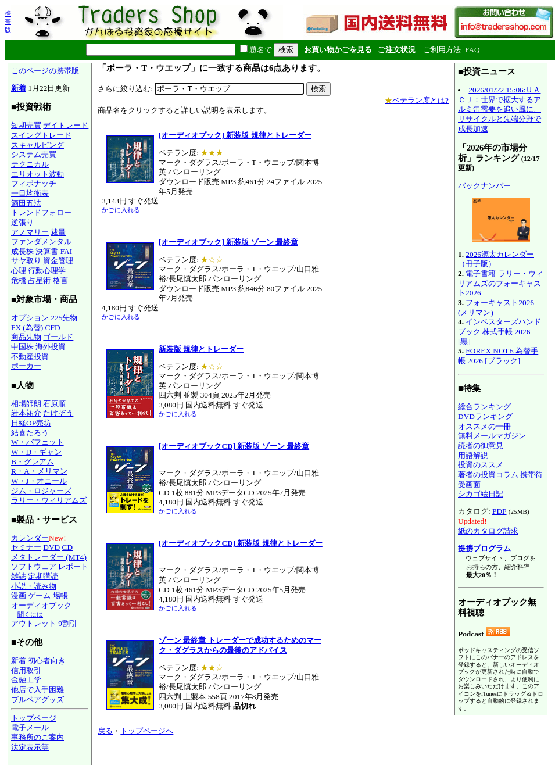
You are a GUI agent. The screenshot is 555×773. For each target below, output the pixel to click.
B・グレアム (32, 461)
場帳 (60, 595)
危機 (18, 280)
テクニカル (30, 164)
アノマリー (30, 232)
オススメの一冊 (484, 426)
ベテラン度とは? (417, 100)
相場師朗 (26, 403)
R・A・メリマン (39, 471)
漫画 (18, 595)
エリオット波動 (37, 174)
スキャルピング (37, 145)
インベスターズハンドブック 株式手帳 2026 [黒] (499, 331)
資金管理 (58, 260)
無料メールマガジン (492, 435)
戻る (105, 731)
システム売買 (33, 154)
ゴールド (58, 336)
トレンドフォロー (41, 212)
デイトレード (65, 125)
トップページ (33, 718)
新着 (18, 88)
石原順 (54, 403)
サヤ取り (26, 260)
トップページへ (146, 731)
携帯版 (8, 21)
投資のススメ (480, 464)
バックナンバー (484, 185)
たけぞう (58, 413)
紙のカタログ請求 (488, 531)
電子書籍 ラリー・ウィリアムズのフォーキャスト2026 (500, 283)
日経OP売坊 (31, 422)
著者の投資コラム (488, 474)
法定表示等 (30, 747)
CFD (52, 327)
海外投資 (50, 346)
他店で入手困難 (37, 689)
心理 (18, 270)
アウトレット (33, 623)
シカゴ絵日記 (480, 493)
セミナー (26, 547)
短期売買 (26, 125)
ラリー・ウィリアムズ (49, 500)
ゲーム (39, 595)
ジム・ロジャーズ (41, 490)
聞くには (30, 614)
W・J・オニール (39, 481)
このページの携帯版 (45, 70)
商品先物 (26, 336)
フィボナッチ (33, 183)
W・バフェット (37, 442)
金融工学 (26, 679)
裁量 (58, 232)
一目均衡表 (30, 193)
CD (67, 547)
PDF (499, 511)
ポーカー (26, 366)
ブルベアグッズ (37, 699)
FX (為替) (27, 327)
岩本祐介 (26, 413)
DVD (51, 547)
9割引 (67, 623)
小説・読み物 (33, 586)
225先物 (64, 317)
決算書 (46, 251)
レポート (73, 566)
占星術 (39, 280)
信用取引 (26, 670)
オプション (30, 317)
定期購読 (43, 576)
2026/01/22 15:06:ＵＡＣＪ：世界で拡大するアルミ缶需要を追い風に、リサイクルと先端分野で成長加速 (499, 109)
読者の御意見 (480, 445)
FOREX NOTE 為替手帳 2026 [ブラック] (498, 355)
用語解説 (473, 455)
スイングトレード (41, 135)
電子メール (30, 727)
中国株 (22, 346)
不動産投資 (30, 356)
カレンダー (30, 538)
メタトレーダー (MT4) (49, 557)
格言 (60, 280)
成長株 (22, 251)
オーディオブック (41, 605)
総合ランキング (484, 406)
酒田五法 (26, 203)
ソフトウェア (33, 566)
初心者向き (47, 660)
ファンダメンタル (41, 241)
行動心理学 (47, 270)
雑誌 (18, 576)
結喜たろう (30, 432)
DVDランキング (485, 416)
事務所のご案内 (37, 737)
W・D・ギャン (36, 452)
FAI (66, 251)
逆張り (22, 222)
